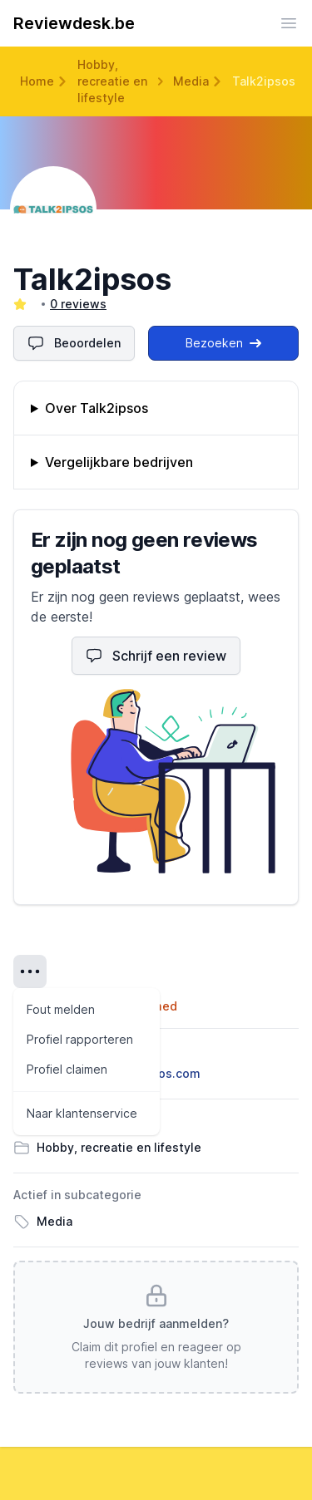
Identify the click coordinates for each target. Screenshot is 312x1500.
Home (37, 81)
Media (191, 81)
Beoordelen (74, 343)
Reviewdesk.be (74, 23)
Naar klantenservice (82, 1113)
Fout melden (61, 1009)
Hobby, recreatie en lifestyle (112, 81)
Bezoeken (223, 343)
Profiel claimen (67, 1069)
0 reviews (78, 304)
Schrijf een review (156, 655)
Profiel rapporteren (80, 1039)
